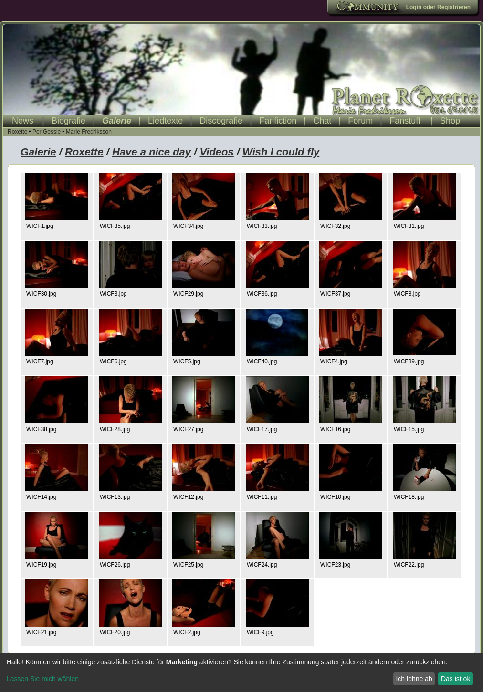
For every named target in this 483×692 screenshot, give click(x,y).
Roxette (17, 131)
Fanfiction (277, 120)
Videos (216, 152)
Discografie (221, 120)
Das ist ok (455, 678)
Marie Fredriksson (89, 131)
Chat (322, 120)
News (22, 120)
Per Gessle (46, 131)
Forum (360, 120)
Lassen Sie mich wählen (43, 678)
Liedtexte (165, 120)
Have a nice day (151, 152)
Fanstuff (404, 120)
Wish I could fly (280, 152)
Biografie (68, 120)
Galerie (116, 120)
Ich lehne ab (414, 678)
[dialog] (241, 672)
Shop (450, 120)
